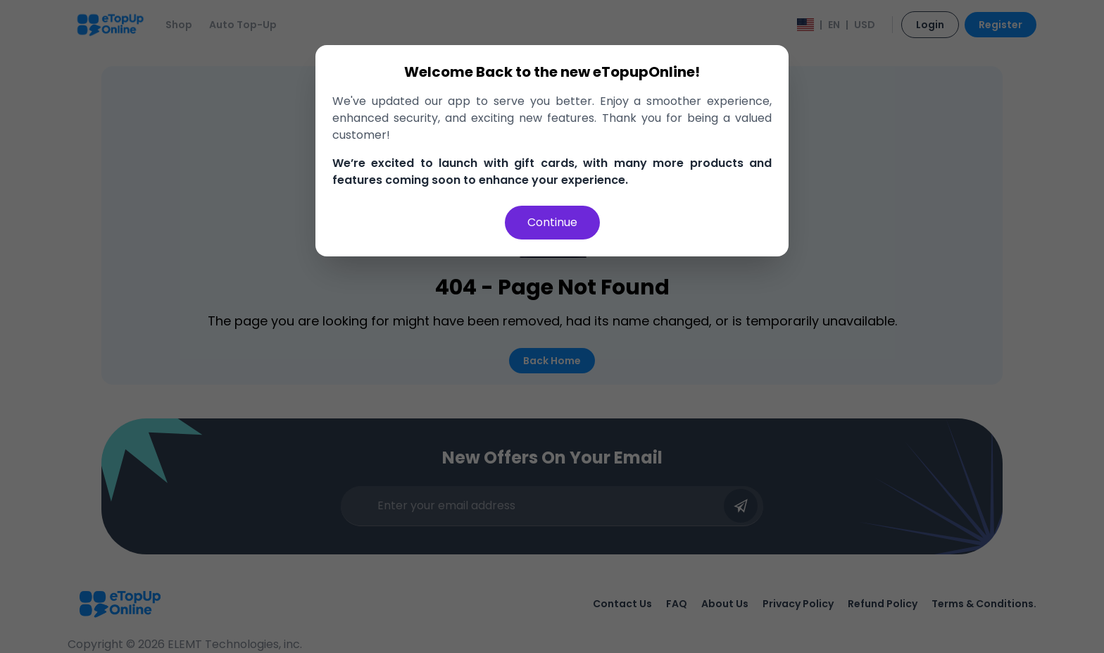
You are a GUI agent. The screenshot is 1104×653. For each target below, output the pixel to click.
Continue (552, 222)
